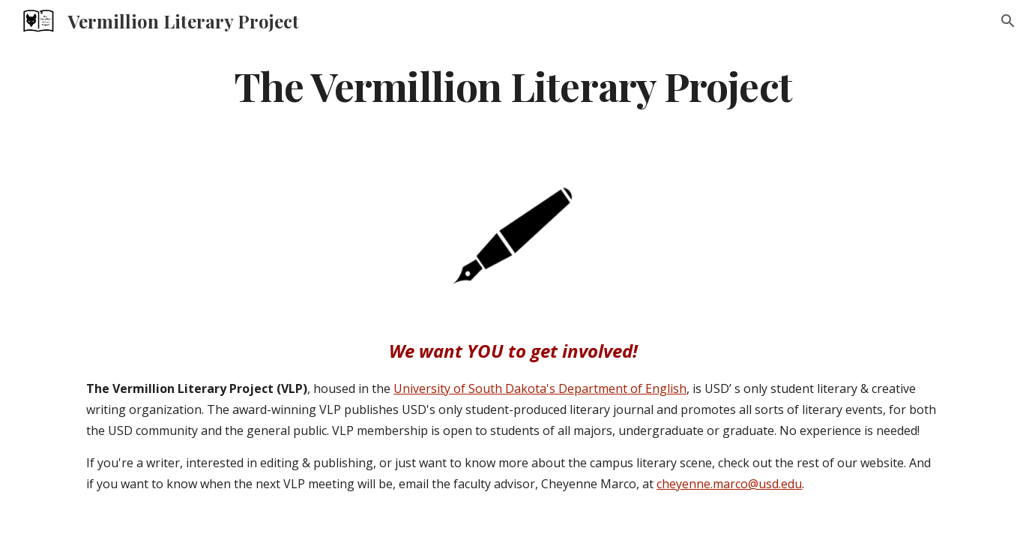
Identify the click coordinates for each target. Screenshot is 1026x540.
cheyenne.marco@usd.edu (729, 484)
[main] (512, 85)
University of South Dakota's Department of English (539, 388)
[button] (1008, 21)
